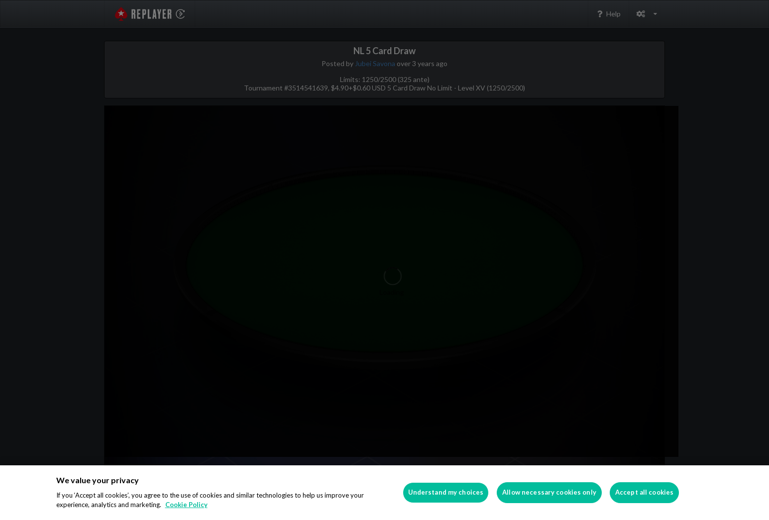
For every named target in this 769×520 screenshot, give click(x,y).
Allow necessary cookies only (549, 492)
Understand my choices (446, 492)
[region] (384, 492)
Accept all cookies (644, 492)
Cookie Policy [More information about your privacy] (186, 505)
